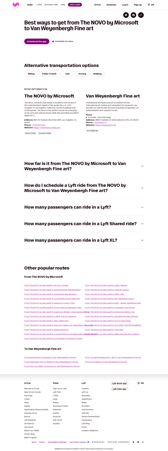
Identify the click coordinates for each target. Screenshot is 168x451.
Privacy (42, 442)
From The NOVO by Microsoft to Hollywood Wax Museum (50, 294)
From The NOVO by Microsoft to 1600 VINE (104, 294)
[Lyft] (16, 4)
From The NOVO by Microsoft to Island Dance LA (46, 329)
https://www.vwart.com (105, 125)
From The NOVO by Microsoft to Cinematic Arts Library (110, 307)
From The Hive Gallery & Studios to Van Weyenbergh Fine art (52, 366)
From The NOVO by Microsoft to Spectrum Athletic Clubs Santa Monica (56, 312)
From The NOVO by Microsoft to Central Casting (107, 289)
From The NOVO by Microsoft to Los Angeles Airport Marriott (52, 298)
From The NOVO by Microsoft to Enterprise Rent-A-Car (110, 312)
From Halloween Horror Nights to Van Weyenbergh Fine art (51, 362)
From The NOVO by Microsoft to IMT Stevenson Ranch (109, 298)
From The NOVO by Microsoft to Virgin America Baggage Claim (53, 307)
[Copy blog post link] (141, 15)
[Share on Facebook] (133, 15)
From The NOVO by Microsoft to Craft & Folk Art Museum (50, 316)
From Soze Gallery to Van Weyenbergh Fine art (106, 362)
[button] (84, 166)
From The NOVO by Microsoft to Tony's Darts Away (108, 320)
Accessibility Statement (57, 442)
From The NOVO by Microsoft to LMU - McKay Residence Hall (113, 303)
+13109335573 (99, 122)
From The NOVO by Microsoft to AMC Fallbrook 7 (46, 320)
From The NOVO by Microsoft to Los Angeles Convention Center (53, 338)
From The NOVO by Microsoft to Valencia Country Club (49, 303)
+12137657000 (38, 125)
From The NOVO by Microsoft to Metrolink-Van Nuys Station (112, 334)
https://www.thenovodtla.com (47, 127)
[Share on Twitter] (126, 15)
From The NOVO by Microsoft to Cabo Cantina (106, 285)
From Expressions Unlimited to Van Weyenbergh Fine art (50, 357)
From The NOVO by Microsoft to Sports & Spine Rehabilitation (52, 289)
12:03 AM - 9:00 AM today (99, 117)
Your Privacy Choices (79, 442)
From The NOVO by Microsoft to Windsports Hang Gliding (111, 316)
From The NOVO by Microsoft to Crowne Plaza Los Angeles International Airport (60, 334)
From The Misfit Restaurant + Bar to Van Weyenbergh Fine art (113, 357)
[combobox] (150, 4)
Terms (34, 442)
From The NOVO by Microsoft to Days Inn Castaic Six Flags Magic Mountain (58, 325)
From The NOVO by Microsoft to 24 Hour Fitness (46, 285)
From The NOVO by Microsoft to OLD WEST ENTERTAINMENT (113, 325)
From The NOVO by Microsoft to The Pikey (104, 329)
